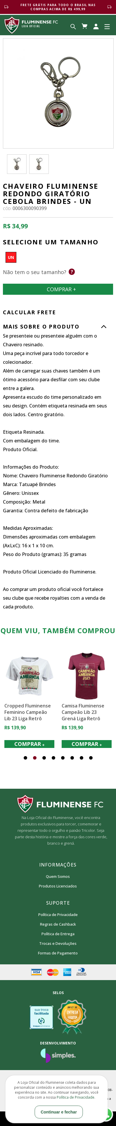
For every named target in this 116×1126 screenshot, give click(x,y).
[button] (25, 758)
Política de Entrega (58, 933)
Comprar (58, 289)
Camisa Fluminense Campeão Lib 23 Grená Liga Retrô (83, 712)
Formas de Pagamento (58, 953)
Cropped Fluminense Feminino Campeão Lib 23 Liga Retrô (27, 712)
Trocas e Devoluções (58, 943)
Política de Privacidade (58, 914)
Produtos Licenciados (58, 886)
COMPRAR (29, 744)
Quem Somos (58, 876)
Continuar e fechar (59, 1112)
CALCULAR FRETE (29, 312)
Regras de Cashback (58, 924)
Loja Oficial (31, 25)
